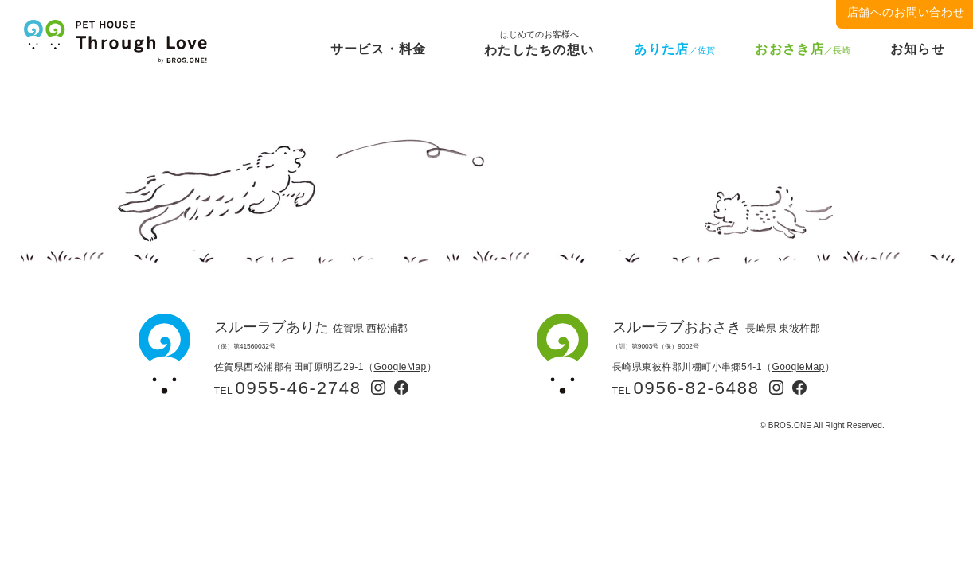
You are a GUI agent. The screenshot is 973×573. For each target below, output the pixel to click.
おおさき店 (802, 49)
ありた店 (674, 49)
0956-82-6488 (697, 388)
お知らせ (917, 49)
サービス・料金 (378, 49)
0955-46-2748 (298, 388)
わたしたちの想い (539, 47)
